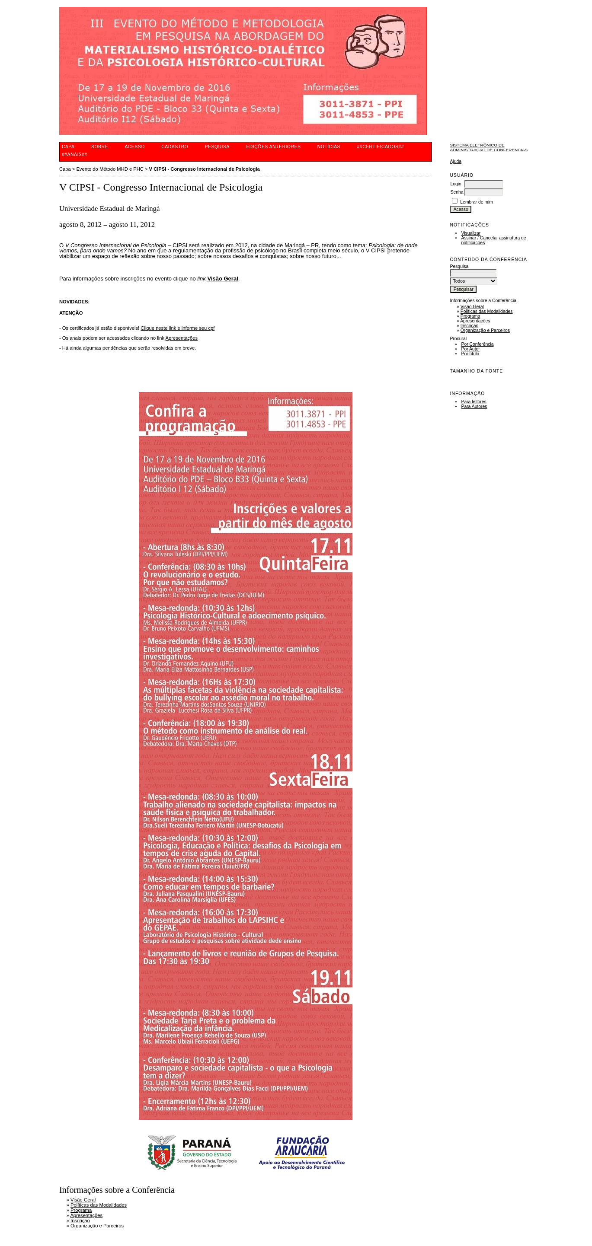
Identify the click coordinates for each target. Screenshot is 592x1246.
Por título (470, 353)
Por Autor (470, 349)
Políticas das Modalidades (487, 311)
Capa (68, 146)
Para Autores (474, 406)
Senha (456, 192)
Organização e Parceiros (485, 330)
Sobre (99, 146)
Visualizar (470, 233)
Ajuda (455, 161)
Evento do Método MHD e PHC (109, 169)
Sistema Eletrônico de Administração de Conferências (489, 147)
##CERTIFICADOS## (380, 146)
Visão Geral (472, 306)
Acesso (134, 146)
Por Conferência (477, 344)
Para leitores (473, 401)
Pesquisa (217, 146)
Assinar (468, 238)
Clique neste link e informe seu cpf (177, 328)
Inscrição (470, 325)
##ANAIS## (74, 154)
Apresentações (475, 321)
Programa (470, 316)
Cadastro (174, 146)
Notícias (328, 146)
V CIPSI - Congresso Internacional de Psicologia (204, 169)
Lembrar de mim (476, 202)
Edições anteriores (273, 146)
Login (455, 184)
